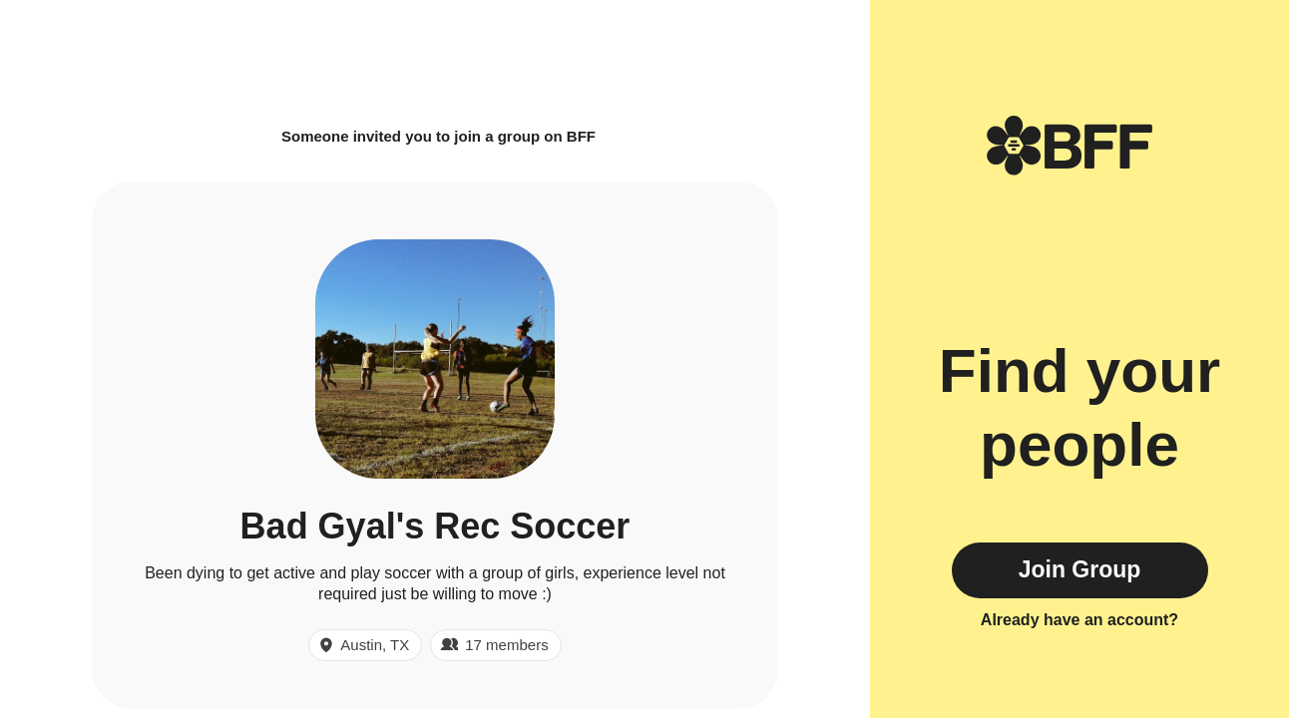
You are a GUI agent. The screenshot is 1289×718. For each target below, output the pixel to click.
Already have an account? (1079, 619)
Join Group (1080, 569)
